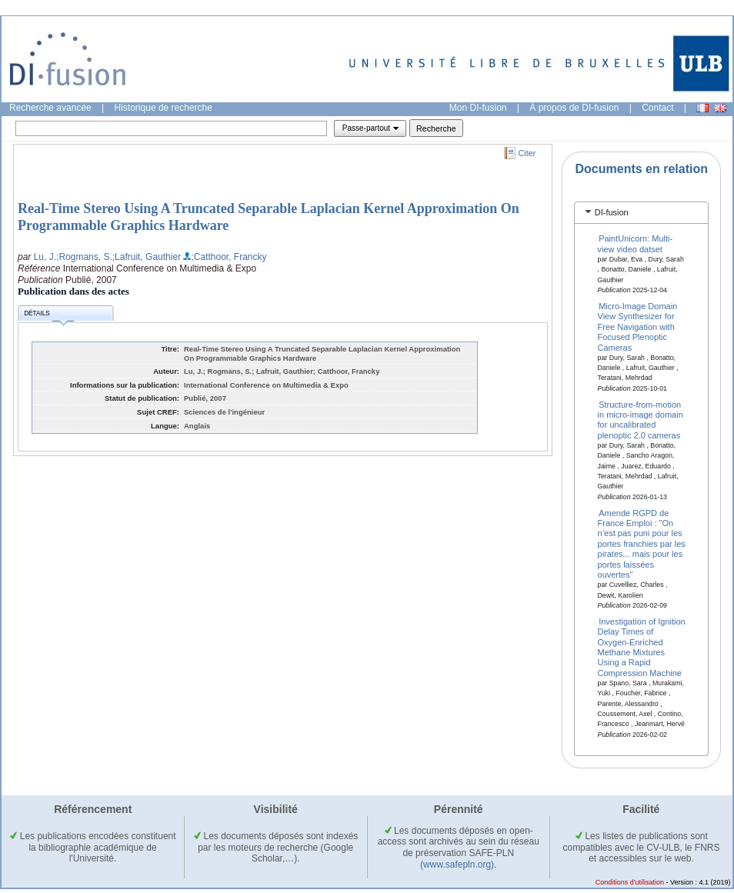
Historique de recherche (163, 107)
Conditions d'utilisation (630, 882)
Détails (48, 316)
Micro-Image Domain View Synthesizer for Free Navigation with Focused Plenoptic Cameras (638, 327)
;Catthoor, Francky (228, 257)
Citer (527, 153)
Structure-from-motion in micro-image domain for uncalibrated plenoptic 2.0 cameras (640, 419)
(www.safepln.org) (457, 864)
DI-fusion (612, 212)
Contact (657, 107)
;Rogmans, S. (84, 257)
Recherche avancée (50, 107)
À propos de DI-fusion (574, 107)
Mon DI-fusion (478, 107)
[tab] (641, 213)
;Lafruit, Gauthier (146, 257)
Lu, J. (45, 257)
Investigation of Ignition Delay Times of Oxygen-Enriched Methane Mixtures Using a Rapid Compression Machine (642, 646)
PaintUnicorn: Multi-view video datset (635, 243)
